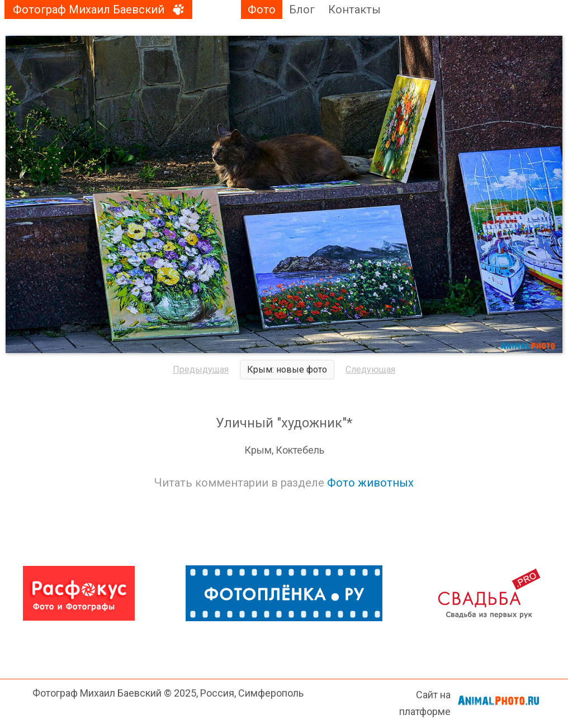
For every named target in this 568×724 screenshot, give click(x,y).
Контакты (354, 9)
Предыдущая (201, 369)
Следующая (370, 369)
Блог (302, 9)
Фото (262, 9)
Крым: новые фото (287, 369)
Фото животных (370, 482)
